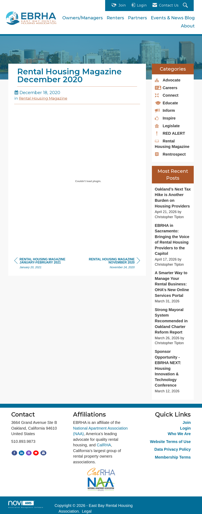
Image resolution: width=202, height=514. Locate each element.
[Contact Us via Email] (43, 453)
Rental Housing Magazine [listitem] (172, 143)
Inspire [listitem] (165, 118)
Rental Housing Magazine (43, 98)
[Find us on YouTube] (36, 453)
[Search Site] (186, 6)
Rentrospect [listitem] (170, 154)
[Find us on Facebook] (14, 453)
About (188, 26)
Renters (115, 18)
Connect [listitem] (167, 95)
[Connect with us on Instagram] (29, 453)
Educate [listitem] (166, 102)
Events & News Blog (173, 18)
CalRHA (104, 445)
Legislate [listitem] (167, 125)
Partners (137, 18)
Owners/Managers (82, 18)
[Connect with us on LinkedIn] (21, 453)
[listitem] (173, 203)
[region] (110, 263)
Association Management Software (25, 504)
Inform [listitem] (165, 110)
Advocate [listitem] (167, 80)
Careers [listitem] (166, 87)
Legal (87, 511)
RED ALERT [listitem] (170, 133)
